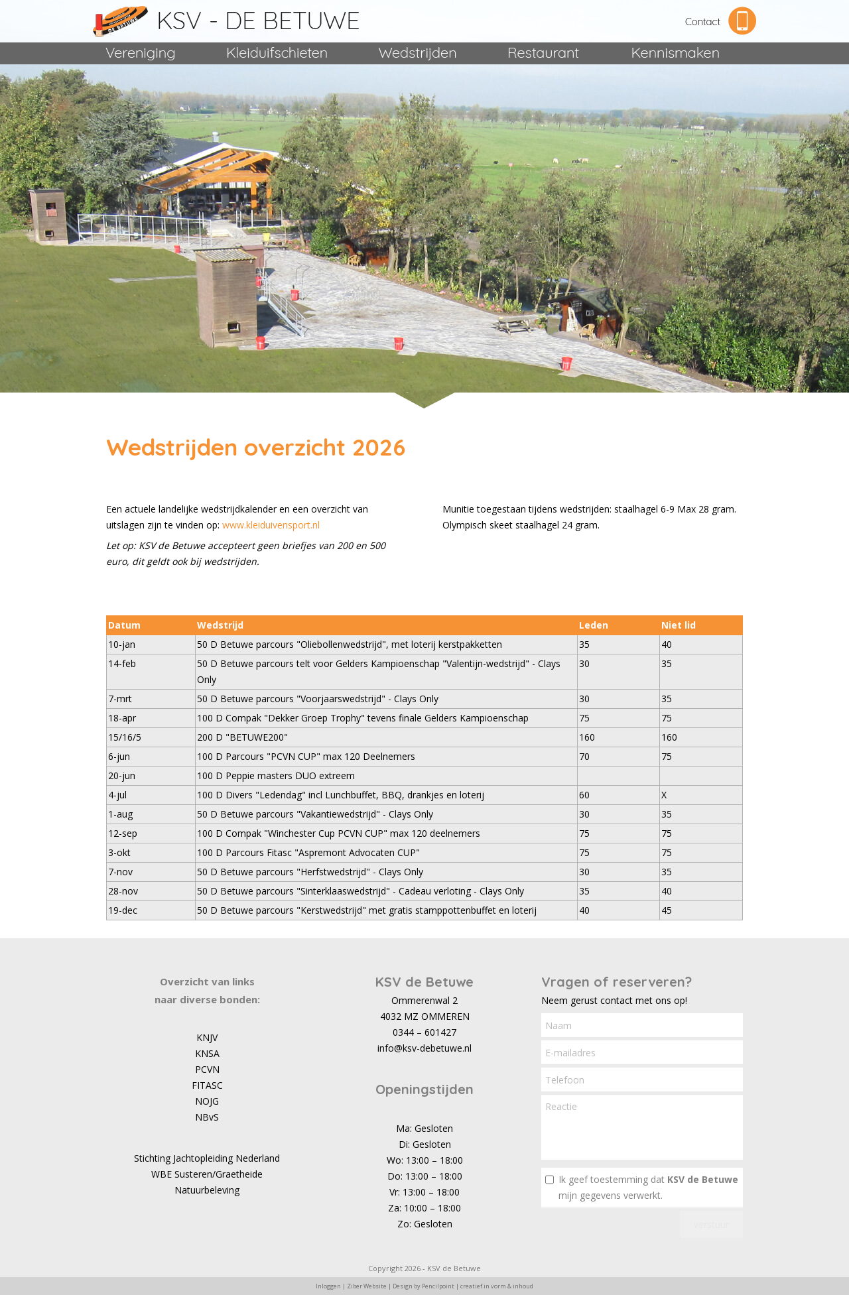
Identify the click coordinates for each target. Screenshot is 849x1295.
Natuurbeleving (206, 1190)
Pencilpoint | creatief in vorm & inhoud (477, 1286)
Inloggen (328, 1286)
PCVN (207, 1069)
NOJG (207, 1101)
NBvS (207, 1117)
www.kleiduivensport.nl (271, 525)
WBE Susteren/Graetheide (207, 1174)
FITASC (207, 1085)
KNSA (207, 1053)
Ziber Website (367, 1286)
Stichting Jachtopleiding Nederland (207, 1158)
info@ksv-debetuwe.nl (424, 1048)
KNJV (207, 1037)
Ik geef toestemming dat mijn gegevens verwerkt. (648, 1187)
